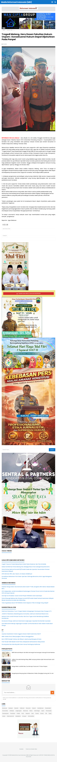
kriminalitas (31, 716)
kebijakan (18, 716)
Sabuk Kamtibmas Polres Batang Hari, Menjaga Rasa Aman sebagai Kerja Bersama (26, 567)
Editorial (22, 708)
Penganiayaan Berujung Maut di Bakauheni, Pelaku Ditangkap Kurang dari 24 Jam (33, 673)
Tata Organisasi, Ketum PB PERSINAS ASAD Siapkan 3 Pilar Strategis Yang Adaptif (25, 603)
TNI (46, 713)
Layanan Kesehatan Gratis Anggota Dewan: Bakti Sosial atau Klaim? (21, 634)
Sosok (42, 713)
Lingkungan (19, 710)
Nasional (25, 710)
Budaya (11, 708)
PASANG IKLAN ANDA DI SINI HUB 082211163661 (29, 293)
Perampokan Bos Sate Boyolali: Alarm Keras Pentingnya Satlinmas (21, 644)
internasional (10, 716)
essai (3, 716)
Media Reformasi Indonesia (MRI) (20, 755)
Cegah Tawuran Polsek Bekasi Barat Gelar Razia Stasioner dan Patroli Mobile (24, 564)
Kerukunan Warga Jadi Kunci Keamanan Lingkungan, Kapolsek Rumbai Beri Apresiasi (26, 621)
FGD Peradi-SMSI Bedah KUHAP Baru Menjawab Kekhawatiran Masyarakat (23, 642)
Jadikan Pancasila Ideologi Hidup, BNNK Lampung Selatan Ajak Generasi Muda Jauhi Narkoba (33, 660)
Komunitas (5, 710)
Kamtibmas (40, 708)
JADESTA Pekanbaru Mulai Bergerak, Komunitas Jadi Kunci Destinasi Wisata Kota (25, 614)
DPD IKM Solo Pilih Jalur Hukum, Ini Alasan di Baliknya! (17, 574)
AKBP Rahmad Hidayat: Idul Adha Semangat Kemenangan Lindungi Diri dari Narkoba (33, 652)
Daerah (16, 708)
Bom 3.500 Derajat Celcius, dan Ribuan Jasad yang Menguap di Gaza (21, 639)
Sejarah (28, 713)
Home (4, 30)
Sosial (37, 713)
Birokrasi (4, 708)
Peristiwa (12, 713)
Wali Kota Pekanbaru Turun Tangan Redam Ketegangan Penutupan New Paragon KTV (27, 611)
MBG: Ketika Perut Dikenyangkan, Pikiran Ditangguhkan (18, 636)
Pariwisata (48, 710)
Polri (23, 713)
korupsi (24, 716)
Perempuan (5, 713)
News (31, 710)
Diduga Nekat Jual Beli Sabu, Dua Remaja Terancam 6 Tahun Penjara (29, 666)
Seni (32, 713)
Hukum (34, 708)
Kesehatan (48, 708)
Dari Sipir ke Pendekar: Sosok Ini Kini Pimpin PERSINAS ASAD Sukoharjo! (22, 596)
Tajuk (50, 713)
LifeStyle (12, 710)
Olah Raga (37, 710)
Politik (18, 713)
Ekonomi (28, 708)
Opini (42, 710)
